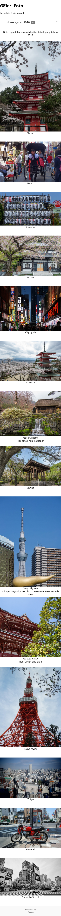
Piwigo (31, 912)
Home (10, 22)
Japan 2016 (23, 22)
